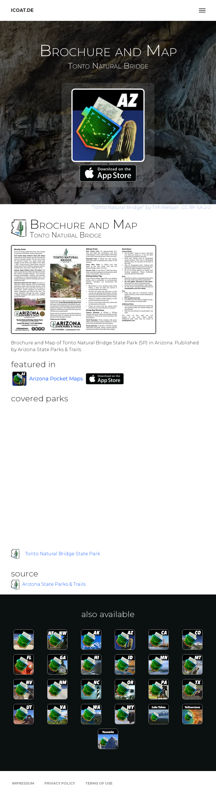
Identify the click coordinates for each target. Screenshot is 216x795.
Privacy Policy (59, 783)
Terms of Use (98, 783)
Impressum (23, 783)
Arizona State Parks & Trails (54, 584)
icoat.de (22, 10)
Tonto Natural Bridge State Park (62, 553)
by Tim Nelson (135, 207)
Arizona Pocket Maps (56, 379)
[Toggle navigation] (202, 10)
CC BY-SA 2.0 (196, 207)
